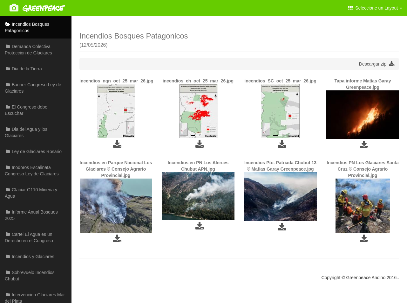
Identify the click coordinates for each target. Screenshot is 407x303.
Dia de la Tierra (23, 68)
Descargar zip (376, 64)
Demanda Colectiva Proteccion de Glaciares (28, 49)
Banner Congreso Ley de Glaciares (33, 88)
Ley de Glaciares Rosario (33, 151)
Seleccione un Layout (375, 8)
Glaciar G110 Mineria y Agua (31, 193)
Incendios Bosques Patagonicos (27, 27)
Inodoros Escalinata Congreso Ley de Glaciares (32, 170)
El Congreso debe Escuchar (26, 110)
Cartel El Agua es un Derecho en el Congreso (29, 237)
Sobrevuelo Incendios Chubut (30, 275)
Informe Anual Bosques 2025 (31, 215)
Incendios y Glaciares (29, 256)
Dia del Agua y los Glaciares (26, 132)
